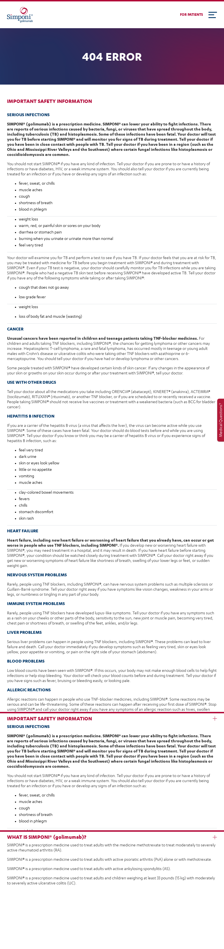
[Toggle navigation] (212, 15)
